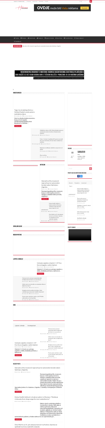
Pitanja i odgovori (79, 38)
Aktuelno (23, 38)
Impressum (34, 1)
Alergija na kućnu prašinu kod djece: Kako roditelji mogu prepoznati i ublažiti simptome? (55, 305)
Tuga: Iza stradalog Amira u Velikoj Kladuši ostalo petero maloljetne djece (24, 112)
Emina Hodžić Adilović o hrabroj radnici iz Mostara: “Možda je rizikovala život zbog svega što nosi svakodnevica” (51, 177)
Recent (71, 183)
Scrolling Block (17, 197)
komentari (84, 183)
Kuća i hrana (59, 38)
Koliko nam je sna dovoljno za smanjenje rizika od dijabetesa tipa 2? (55, 250)
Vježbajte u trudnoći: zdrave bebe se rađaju (84, 206)
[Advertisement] (52, 23)
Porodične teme (68, 38)
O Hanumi (29, 1)
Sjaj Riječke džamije (81, 218)
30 (35, 411)
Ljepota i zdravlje (49, 38)
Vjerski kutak (31, 38)
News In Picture (17, 206)
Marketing (41, 1)
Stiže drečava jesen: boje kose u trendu (83, 212)
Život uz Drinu (51, 126)
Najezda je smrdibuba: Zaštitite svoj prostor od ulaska (54, 119)
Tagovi (70, 186)
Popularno (77, 183)
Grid (14, 264)
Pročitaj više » (18, 126)
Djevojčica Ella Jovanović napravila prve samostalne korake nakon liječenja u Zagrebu (42, 46)
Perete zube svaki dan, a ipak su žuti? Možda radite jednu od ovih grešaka (55, 256)
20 (32, 411)
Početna (16, 38)
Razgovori (40, 38)
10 (29, 411)
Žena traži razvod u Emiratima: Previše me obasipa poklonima (82, 200)
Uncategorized (17, 93)
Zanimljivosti (17, 41)
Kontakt (46, 1)
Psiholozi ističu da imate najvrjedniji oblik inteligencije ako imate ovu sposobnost (29, 250)
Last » (41, 411)
